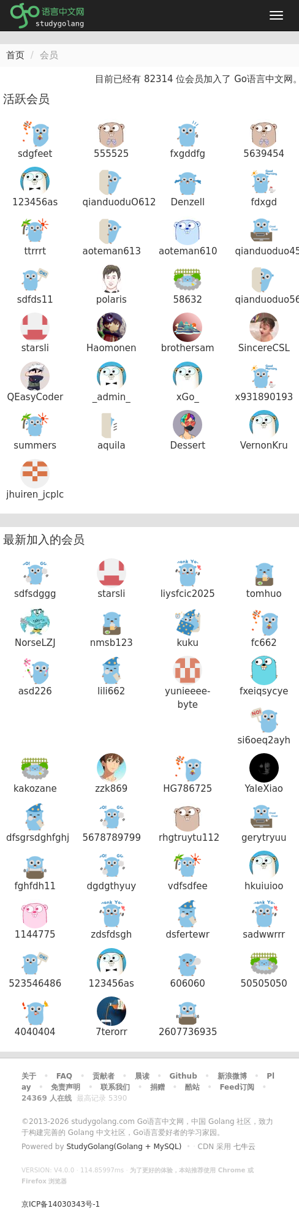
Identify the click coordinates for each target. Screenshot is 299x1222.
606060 (187, 983)
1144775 (35, 934)
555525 (111, 153)
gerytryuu (264, 837)
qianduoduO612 (119, 202)
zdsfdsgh (111, 934)
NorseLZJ (35, 642)
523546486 (35, 983)
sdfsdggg (35, 593)
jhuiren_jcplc (35, 494)
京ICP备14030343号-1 (60, 1204)
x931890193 (264, 397)
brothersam (187, 348)
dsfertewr (187, 934)
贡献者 (104, 1076)
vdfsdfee (188, 886)
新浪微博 (232, 1076)
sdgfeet (35, 153)
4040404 (35, 1032)
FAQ (64, 1076)
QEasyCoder (35, 397)
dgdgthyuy (111, 886)
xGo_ (187, 397)
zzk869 (111, 788)
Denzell (187, 202)
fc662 (264, 642)
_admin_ (112, 397)
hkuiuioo (263, 886)
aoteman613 (112, 251)
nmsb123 (111, 642)
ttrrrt (35, 251)
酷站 (192, 1087)
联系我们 (115, 1087)
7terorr (111, 1032)
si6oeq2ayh (263, 740)
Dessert (187, 445)
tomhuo (264, 593)
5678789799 (112, 837)
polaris (111, 299)
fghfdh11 (35, 886)
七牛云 (244, 1146)
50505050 (264, 983)
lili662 (111, 691)
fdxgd (264, 202)
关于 (28, 1076)
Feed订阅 (236, 1087)
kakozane (35, 788)
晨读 (142, 1076)
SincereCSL (264, 348)
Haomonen (111, 348)
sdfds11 (35, 299)
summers (34, 445)
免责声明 (65, 1087)
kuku (188, 642)
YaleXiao (264, 788)
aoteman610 (188, 251)
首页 (15, 55)
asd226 (35, 691)
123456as (35, 202)
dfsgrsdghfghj (37, 837)
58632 (187, 299)
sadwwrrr (264, 934)
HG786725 (187, 788)
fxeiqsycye (264, 691)
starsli (35, 348)
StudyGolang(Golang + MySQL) (123, 1146)
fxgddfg (187, 153)
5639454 (263, 153)
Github (183, 1076)
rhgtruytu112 (189, 837)
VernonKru (264, 445)
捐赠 (157, 1087)
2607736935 (188, 1032)
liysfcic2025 (188, 593)
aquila (111, 445)
